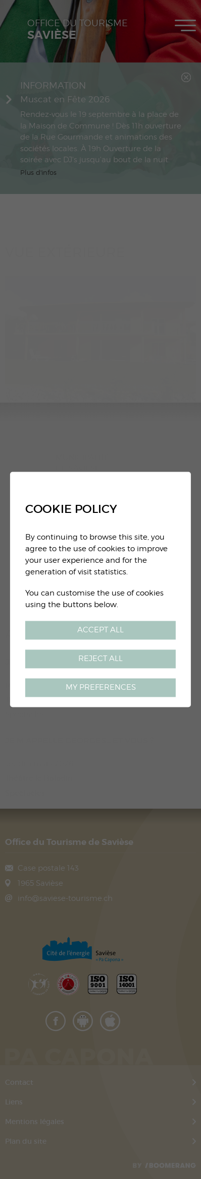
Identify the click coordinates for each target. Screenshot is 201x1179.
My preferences (101, 687)
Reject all (100, 659)
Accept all (100, 630)
